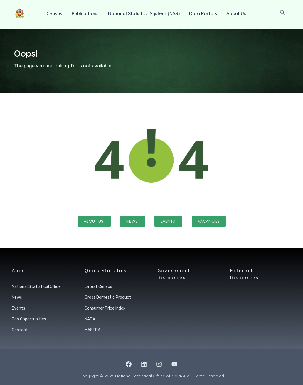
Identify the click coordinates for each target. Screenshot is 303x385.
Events (168, 221)
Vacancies (209, 221)
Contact (20, 329)
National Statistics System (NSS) (144, 13)
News (132, 221)
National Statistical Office (36, 286)
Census (54, 13)
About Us (236, 13)
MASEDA (92, 329)
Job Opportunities (29, 319)
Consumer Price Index (105, 308)
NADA (90, 319)
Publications (85, 13)
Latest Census (98, 286)
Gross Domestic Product (108, 297)
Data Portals (203, 13)
